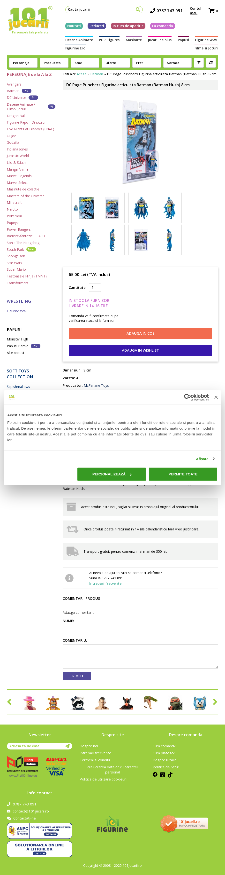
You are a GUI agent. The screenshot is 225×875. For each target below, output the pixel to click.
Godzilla (13, 142)
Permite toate (182, 474)
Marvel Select (17, 182)
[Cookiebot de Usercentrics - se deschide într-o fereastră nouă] (187, 397)
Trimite (77, 676)
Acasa (81, 73)
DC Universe (22, 97)
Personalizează (112, 474)
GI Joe (11, 136)
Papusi (183, 40)
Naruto (12, 209)
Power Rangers (19, 229)
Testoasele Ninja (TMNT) (27, 276)
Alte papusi (15, 352)
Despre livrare (165, 759)
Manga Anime (18, 169)
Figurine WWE (206, 40)
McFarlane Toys (96, 385)
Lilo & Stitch (16, 162)
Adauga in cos (140, 333)
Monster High (17, 339)
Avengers (14, 84)
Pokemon (14, 216)
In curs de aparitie (127, 26)
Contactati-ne (21, 818)
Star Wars (14, 262)
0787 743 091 (166, 11)
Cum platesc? (164, 752)
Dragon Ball (16, 115)
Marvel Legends (19, 175)
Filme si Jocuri (206, 48)
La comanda (162, 26)
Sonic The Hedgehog (23, 242)
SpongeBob (16, 256)
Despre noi (89, 745)
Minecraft (14, 202)
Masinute (134, 40)
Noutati (73, 26)
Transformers (17, 283)
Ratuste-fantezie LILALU (26, 236)
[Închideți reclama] (216, 397)
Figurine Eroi (75, 48)
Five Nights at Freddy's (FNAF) (30, 129)
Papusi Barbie (23, 346)
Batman (19, 90)
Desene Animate (78, 40)
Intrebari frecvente (105, 583)
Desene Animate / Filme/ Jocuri (31, 106)
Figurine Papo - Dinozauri (26, 122)
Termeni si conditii (95, 759)
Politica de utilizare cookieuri (103, 779)
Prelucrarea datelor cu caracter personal (112, 769)
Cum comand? (164, 745)
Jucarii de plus (160, 40)
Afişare (202, 459)
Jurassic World (18, 155)
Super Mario (16, 269)
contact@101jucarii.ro (28, 811)
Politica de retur (166, 767)
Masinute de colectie (23, 189)
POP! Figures (109, 40)
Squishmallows (18, 386)
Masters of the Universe (26, 196)
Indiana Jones (17, 149)
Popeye (13, 222)
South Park (21, 249)
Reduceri (96, 26)
